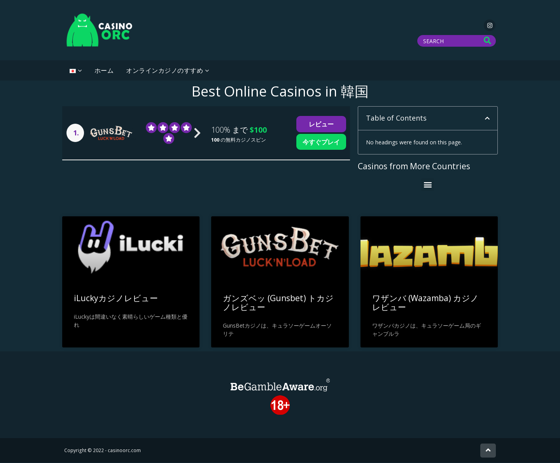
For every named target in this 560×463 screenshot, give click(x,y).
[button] (487, 118)
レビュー (321, 124)
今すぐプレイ (321, 142)
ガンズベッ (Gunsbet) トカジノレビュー (278, 303)
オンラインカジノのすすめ (164, 71)
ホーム (104, 71)
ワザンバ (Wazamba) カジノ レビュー (425, 303)
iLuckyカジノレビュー (116, 298)
